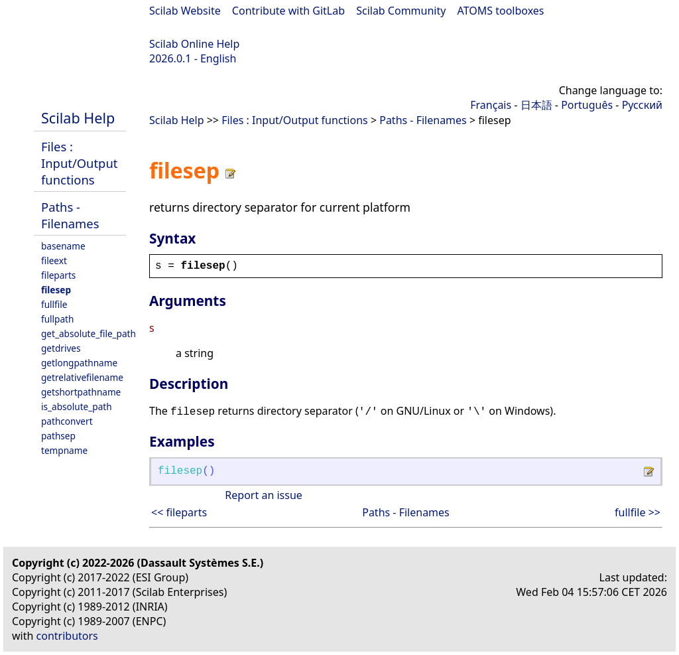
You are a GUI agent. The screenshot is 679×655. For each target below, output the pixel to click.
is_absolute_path (76, 406)
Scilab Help (78, 117)
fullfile (54, 304)
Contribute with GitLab (288, 10)
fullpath (57, 319)
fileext (54, 260)
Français (490, 105)
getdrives (61, 348)
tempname (64, 450)
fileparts (58, 275)
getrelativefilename (82, 377)
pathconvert (67, 421)
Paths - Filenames (70, 215)
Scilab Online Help (194, 43)
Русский (642, 105)
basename (63, 246)
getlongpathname (79, 362)
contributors (67, 635)
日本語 (536, 105)
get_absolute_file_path (88, 333)
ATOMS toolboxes (501, 10)
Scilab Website (185, 10)
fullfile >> (637, 512)
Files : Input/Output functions (79, 163)
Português (587, 105)
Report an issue (263, 495)
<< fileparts (179, 512)
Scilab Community (401, 10)
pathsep (58, 435)
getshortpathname (81, 392)
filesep (56, 289)
